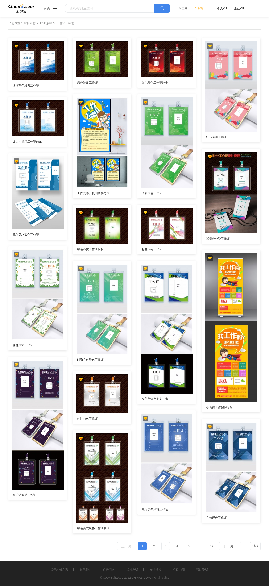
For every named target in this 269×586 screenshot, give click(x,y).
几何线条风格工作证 (155, 509)
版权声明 (132, 569)
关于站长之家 (59, 569)
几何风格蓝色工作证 (26, 234)
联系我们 (85, 569)
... (200, 546)
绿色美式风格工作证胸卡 (93, 528)
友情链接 (155, 569)
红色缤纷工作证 (216, 137)
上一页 (126, 546)
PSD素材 (46, 23)
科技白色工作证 (87, 418)
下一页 (228, 546)
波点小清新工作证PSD (27, 141)
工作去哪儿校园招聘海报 (93, 193)
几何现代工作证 (216, 517)
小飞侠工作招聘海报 (219, 407)
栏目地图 (179, 569)
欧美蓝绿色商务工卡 (155, 398)
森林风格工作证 (23, 345)
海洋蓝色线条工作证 (26, 85)
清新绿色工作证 (152, 193)
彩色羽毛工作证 (152, 249)
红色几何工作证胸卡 (155, 82)
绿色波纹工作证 (87, 82)
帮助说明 (202, 569)
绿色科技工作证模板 (90, 249)
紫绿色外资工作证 (218, 238)
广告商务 (109, 569)
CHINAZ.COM (141, 577)
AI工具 (183, 8)
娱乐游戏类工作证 (24, 494)
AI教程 (199, 8)
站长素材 (30, 23)
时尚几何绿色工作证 (90, 359)
